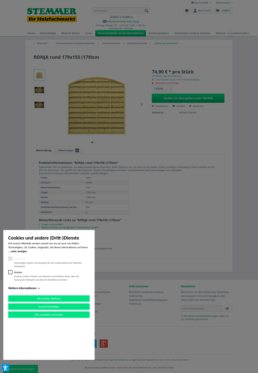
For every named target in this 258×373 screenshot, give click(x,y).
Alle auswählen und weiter (49, 351)
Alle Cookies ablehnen (49, 335)
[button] (5, 367)
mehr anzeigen (19, 288)
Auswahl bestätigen (49, 343)
